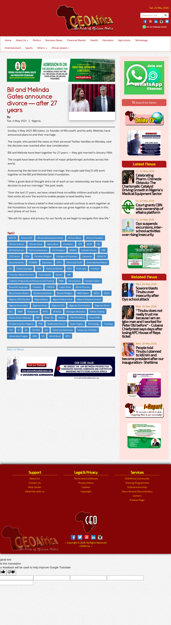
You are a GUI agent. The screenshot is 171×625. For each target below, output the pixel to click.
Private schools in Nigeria (21, 323)
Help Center (34, 487)
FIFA (39, 268)
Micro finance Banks (19, 293)
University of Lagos (18, 336)
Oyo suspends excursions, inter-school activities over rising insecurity (142, 229)
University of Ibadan (87, 330)
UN (46, 330)
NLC (11, 311)
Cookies (86, 487)
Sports (29, 47)
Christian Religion (43, 256)
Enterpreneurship (137, 487)
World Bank (55, 336)
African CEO (26, 238)
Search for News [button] (144, 102)
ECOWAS (33, 262)
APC (80, 244)
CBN (103, 250)
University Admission (63, 330)
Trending (108, 323)
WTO (67, 336)
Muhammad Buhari (43, 293)
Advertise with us (34, 491)
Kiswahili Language (18, 287)
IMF (69, 274)
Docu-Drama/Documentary (137, 491)
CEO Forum (14, 256)
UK (26, 330)
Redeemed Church (56, 323)
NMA (20, 311)
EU (10, 268)
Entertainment (13, 47)
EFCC (59, 262)
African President (94, 238)
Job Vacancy (74, 281)
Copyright (86, 491)
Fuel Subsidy (45, 274)
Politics (37, 40)
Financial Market (76, 40)
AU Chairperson (16, 250)
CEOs (27, 256)
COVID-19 (101, 256)
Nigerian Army (40, 305)
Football (95, 268)
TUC (11, 330)
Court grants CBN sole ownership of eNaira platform (149, 208)
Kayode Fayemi (92, 281)
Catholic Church (88, 250)
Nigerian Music (102, 305)
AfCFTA (12, 238)
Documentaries (16, 262)
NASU (96, 293)
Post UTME (95, 317)
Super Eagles (76, 323)
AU (98, 244)
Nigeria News (41, 299)
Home (8, 40)
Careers (137, 495)
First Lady (81, 268)
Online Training (97, 311)
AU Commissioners (38, 250)
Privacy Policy (86, 482)
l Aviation (37, 287)
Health (94, 40)
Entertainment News (97, 262)
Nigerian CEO (58, 305)
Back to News (15, 349)
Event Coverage (24, 268)
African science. (16, 244)
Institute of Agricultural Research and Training (31, 281)
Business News (54, 40)
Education (107, 40)
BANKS (73, 250)
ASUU (89, 244)
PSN (40, 323)
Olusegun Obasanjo (75, 311)
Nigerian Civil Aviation (79, 305)
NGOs (107, 293)
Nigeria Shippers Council (89, 299)
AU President (58, 250)
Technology (141, 40)
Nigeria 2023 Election (19, 299)
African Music (74, 238)
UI (19, 330)
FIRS (69, 268)
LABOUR (50, 287)
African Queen (60, 47)
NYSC (45, 311)
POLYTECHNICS (77, 317)
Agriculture (124, 40)
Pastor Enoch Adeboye (20, 317)
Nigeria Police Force (62, 299)
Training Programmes (137, 482)
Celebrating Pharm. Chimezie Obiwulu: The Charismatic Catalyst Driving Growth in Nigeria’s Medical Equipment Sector (142, 184)
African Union (35, 244)
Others (42, 47)
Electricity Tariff (74, 262)
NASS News (83, 293)
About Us (22, 40)
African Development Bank (50, 238)
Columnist (87, 256)
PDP (38, 317)
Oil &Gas (57, 311)
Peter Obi (49, 317)
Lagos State (65, 287)
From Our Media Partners (21, 274)
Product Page (137, 499)
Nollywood (32, 311)
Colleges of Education (66, 256)
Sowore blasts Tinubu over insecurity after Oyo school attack (140, 293)
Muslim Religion (64, 293)
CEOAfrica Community (137, 478)
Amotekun (68, 244)
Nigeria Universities (18, 305)
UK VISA (36, 330)
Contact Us (35, 482)
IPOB (61, 281)
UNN (34, 336)
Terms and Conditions (86, 478)
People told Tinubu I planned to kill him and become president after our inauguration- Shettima (142, 355)
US (43, 336)
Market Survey (83, 287)
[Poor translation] (11, 572)
